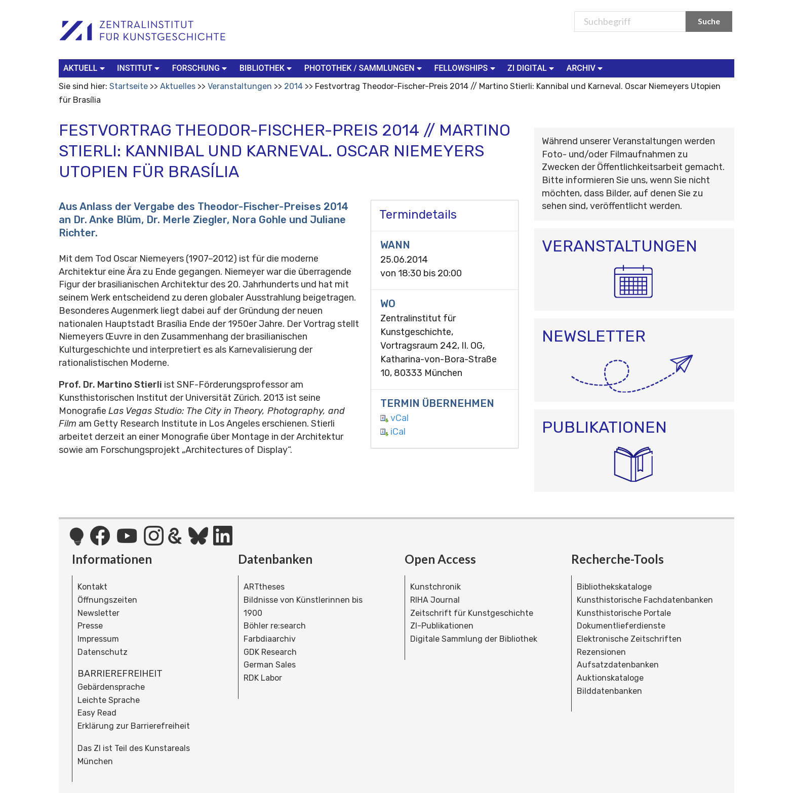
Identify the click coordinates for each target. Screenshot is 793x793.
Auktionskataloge (610, 678)
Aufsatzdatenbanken (618, 665)
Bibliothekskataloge (614, 587)
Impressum (98, 639)
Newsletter (98, 613)
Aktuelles (177, 86)
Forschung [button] (200, 67)
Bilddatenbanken (609, 691)
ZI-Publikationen (441, 626)
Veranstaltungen (240, 86)
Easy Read (96, 713)
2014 (293, 86)
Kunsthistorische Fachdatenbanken (645, 600)
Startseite (128, 86)
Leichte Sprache (108, 700)
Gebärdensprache (111, 687)
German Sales (270, 665)
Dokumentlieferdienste (621, 626)
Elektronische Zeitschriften (629, 639)
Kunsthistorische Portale (624, 613)
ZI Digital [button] (531, 67)
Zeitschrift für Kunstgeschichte (471, 613)
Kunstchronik (435, 587)
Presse (90, 626)
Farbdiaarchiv (270, 639)
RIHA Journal (435, 600)
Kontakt (92, 587)
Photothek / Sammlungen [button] (364, 67)
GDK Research (270, 652)
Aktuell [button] (85, 67)
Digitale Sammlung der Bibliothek (473, 639)
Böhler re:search (275, 626)
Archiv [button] (586, 67)
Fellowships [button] (465, 67)
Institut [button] (139, 67)
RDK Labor (263, 678)
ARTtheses (264, 587)
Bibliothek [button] (267, 67)
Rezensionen (601, 652)
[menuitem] (86, 68)
